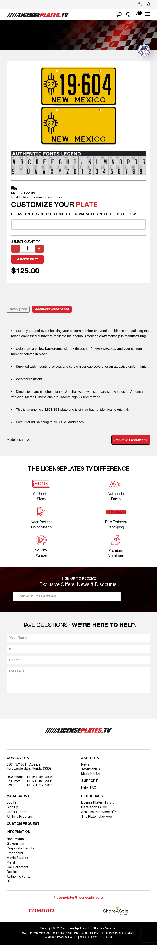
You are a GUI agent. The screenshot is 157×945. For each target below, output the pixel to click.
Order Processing (96, 937)
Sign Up (12, 807)
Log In (11, 802)
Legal (23, 933)
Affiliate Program (19, 816)
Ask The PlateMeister (98, 812)
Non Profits (15, 839)
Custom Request (23, 824)
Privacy (40, 933)
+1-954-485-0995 (39, 777)
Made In (90, 774)
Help (84, 787)
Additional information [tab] (52, 309)
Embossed (15, 853)
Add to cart (27, 259)
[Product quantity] (27, 249)
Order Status (16, 812)
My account (18, 796)
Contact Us (18, 758)
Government (16, 843)
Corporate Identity (20, 848)
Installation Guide (94, 807)
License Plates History (97, 802)
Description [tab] (18, 309)
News (85, 764)
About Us (90, 758)
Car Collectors (17, 867)
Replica (12, 872)
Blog (10, 881)
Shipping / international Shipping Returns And (94, 933)
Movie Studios (17, 858)
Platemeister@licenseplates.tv (78, 898)
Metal (11, 862)
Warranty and (61, 937)
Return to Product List (130, 440)
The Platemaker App (96, 816)
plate (86, 205)
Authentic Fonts (19, 876)
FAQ (93, 787)
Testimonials (90, 769)
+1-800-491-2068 (39, 781)
